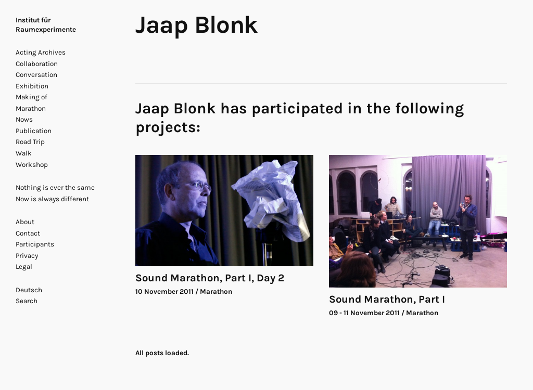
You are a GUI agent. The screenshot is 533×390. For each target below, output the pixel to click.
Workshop (32, 164)
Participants (35, 244)
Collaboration (37, 64)
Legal (24, 266)
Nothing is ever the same (55, 187)
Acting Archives (41, 52)
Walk (24, 153)
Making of (31, 97)
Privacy (27, 255)
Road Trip (30, 142)
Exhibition (32, 86)
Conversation (36, 75)
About (25, 222)
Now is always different (52, 199)
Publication (34, 131)
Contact (28, 233)
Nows (24, 119)
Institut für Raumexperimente (46, 24)
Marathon (31, 108)
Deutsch (29, 290)
